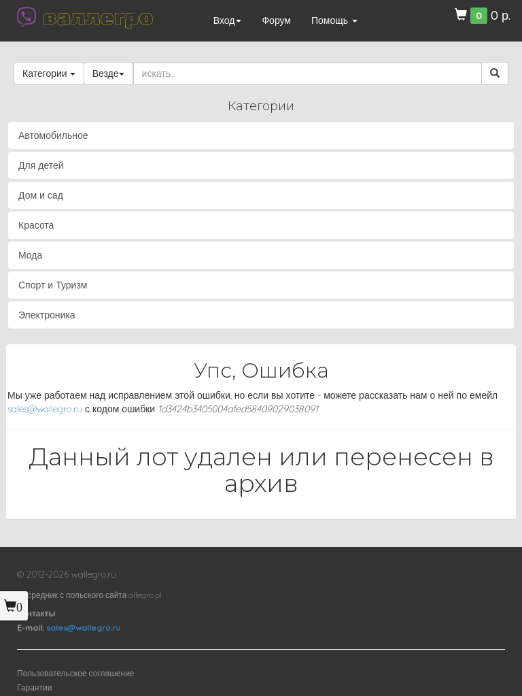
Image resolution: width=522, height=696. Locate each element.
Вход (227, 20)
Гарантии (34, 687)
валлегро (98, 17)
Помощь (334, 20)
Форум (276, 20)
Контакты (36, 613)
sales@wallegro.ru (44, 409)
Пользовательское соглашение (76, 673)
